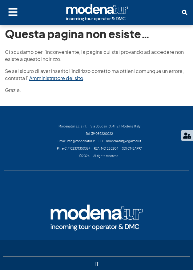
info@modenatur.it (81, 141)
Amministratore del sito (56, 78)
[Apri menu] (13, 12)
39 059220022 (102, 133)
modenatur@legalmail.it (123, 141)
